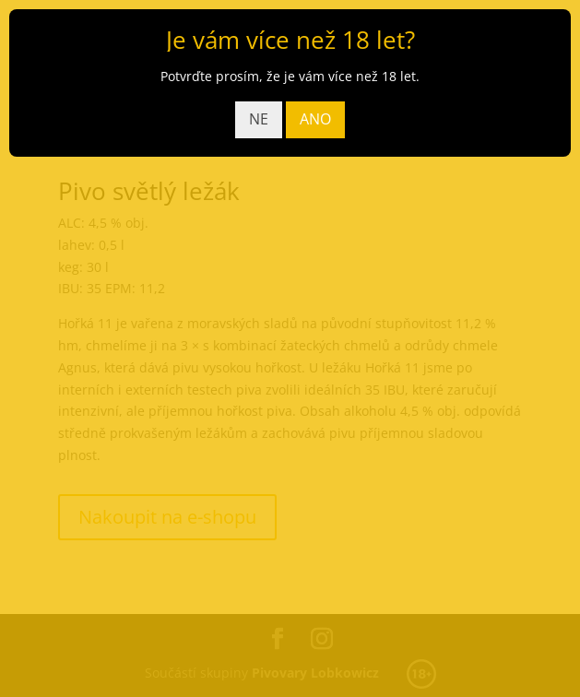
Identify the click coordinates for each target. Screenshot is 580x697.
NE (258, 119)
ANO (315, 119)
